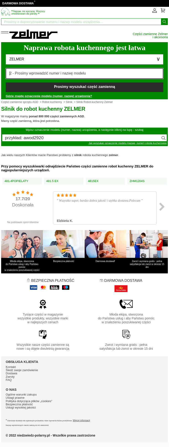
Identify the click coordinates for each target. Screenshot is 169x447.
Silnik (69, 102)
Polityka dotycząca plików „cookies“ (29, 401)
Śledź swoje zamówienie (22, 370)
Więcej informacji (81, 420)
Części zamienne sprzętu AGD (19, 102)
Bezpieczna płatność (19, 404)
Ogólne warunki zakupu (21, 394)
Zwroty (10, 376)
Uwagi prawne (15, 397)
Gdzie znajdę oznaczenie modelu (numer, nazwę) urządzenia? (49, 96)
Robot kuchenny (52, 102)
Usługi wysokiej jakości (21, 407)
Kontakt (11, 367)
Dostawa (11, 373)
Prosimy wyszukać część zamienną (84, 87)
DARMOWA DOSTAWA (18, 3)
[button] (84, 59)
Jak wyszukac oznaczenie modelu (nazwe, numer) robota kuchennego (128, 143)
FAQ (9, 380)
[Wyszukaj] (164, 21)
